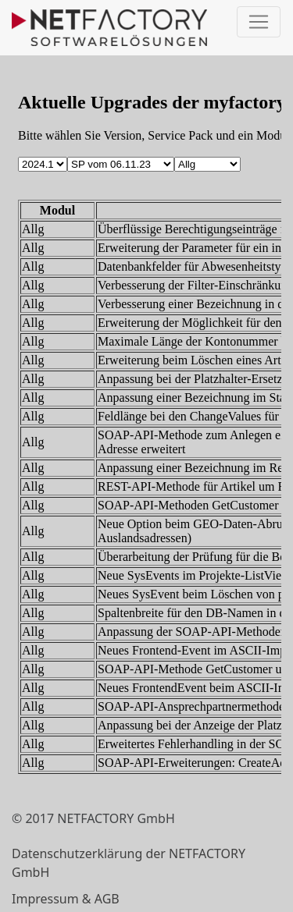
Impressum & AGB (66, 898)
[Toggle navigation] (258, 21)
